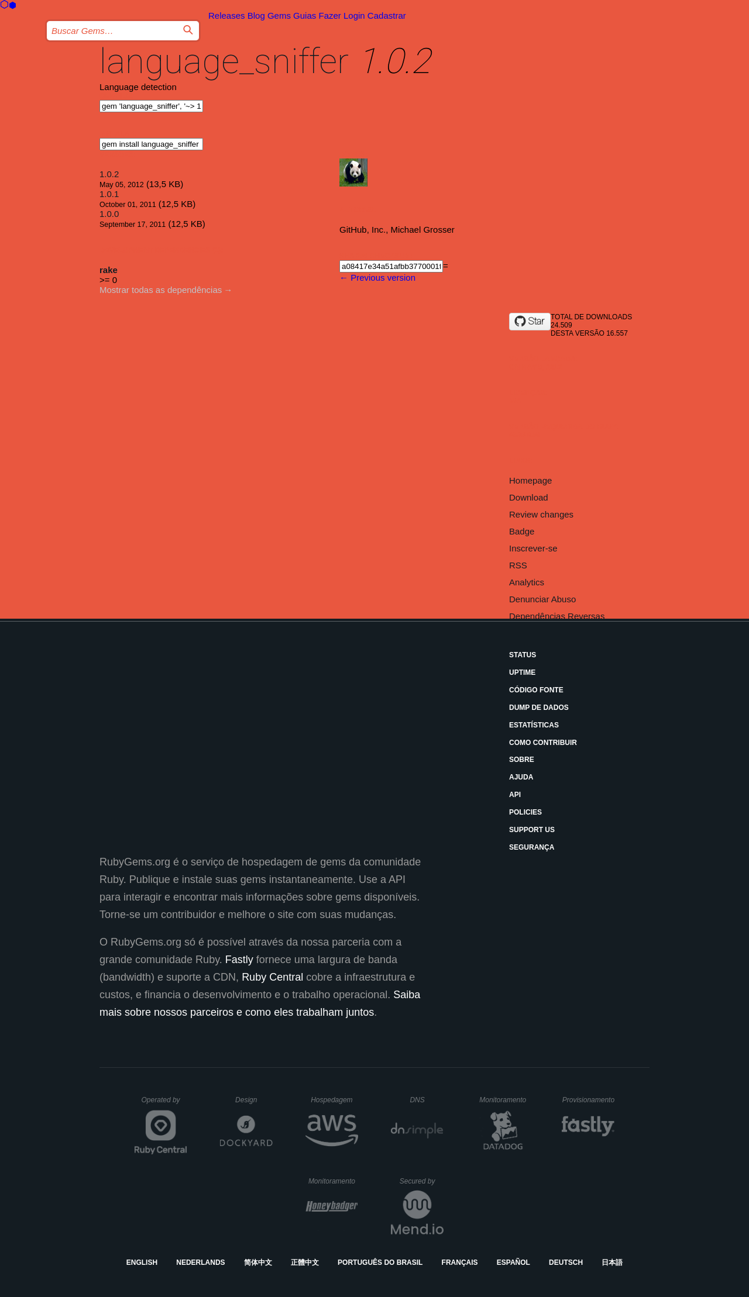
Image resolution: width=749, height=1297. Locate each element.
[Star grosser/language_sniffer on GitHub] (530, 321)
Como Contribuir (543, 743)
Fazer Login (341, 15)
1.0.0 (109, 214)
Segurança (531, 847)
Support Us (532, 830)
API (515, 795)
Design (254, 1100)
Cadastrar (386, 15)
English (141, 1262)
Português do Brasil (380, 1262)
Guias (304, 15)
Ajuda (521, 777)
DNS (427, 1100)
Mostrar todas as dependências (160, 290)
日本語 (612, 1262)
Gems (279, 15)
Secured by (422, 1181)
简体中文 (258, 1262)
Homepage (530, 480)
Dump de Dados (539, 707)
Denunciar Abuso (542, 599)
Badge (521, 531)
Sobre (521, 760)
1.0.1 (109, 194)
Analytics (526, 582)
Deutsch (566, 1262)
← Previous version (377, 277)
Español (513, 1262)
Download (528, 497)
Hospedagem (334, 1100)
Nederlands (200, 1262)
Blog (256, 15)
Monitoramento (504, 1100)
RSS (518, 565)
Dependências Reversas (556, 616)
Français (460, 1262)
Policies (525, 812)
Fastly (239, 959)
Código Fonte (536, 690)
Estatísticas (534, 725)
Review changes (541, 514)
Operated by (164, 1104)
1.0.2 (109, 174)
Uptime (522, 672)
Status (522, 655)
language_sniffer (224, 61)
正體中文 (305, 1262)
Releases (226, 15)
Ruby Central (272, 977)
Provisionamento (588, 1100)
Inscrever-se (533, 548)
